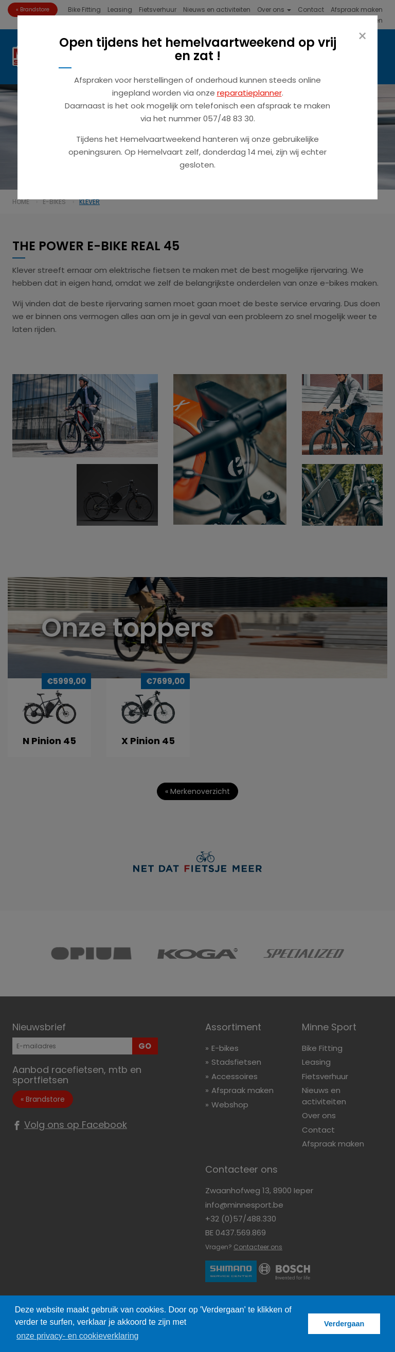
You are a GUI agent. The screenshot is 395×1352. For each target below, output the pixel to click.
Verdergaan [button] (344, 1324)
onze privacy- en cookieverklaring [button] (77, 1335)
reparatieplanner (249, 92)
